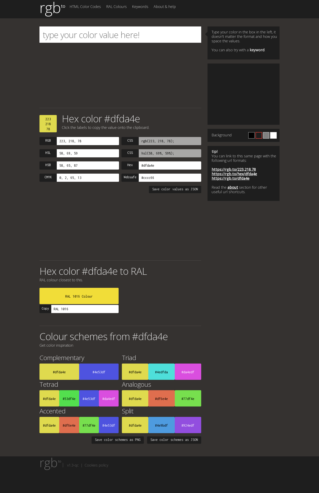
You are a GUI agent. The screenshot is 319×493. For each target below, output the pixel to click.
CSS (130, 140)
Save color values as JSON (175, 189)
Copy (45, 308)
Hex (130, 165)
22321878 (48, 124)
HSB (48, 165)
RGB (48, 140)
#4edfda (161, 372)
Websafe (130, 177)
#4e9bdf (161, 425)
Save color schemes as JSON (174, 440)
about (232, 187)
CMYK (48, 177)
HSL (48, 152)
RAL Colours (116, 6)
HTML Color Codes (85, 6)
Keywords (140, 6)
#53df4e (69, 399)
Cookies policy (96, 465)
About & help (165, 6)
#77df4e (187, 399)
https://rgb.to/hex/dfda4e (234, 173)
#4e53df (99, 372)
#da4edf (187, 372)
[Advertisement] (120, 75)
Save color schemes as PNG (118, 440)
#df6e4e (161, 399)
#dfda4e (59, 372)
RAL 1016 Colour (79, 296)
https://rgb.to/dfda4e (230, 178)
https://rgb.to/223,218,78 (234, 169)
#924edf (187, 425)
